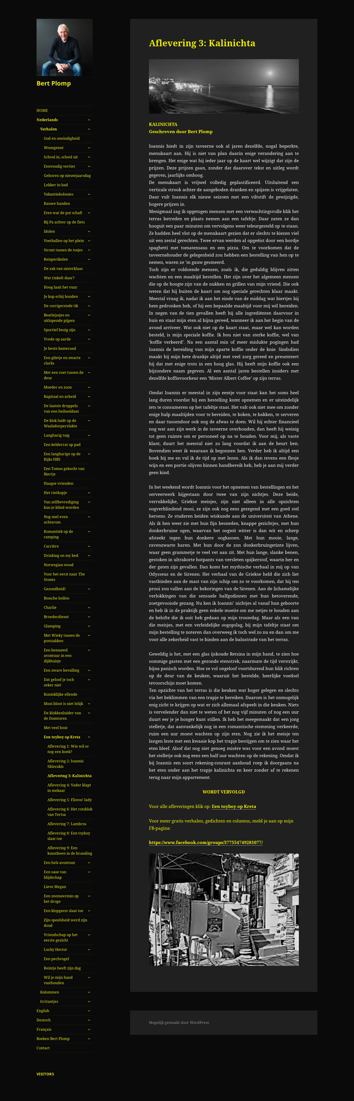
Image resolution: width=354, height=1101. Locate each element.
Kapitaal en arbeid (60, 396)
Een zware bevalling (61, 670)
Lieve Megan (55, 886)
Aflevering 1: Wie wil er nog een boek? (68, 749)
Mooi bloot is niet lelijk (63, 703)
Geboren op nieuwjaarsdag (67, 175)
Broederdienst (56, 616)
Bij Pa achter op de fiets (64, 222)
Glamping (52, 626)
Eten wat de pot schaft (63, 212)
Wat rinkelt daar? (59, 277)
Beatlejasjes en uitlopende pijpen (59, 318)
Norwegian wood (59, 564)
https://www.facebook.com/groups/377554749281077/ (206, 842)
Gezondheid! (55, 588)
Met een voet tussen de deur (64, 375)
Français (44, 1029)
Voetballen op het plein (64, 240)
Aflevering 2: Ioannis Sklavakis (65, 763)
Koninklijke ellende (60, 694)
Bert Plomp (54, 83)
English (43, 1010)
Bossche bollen (56, 598)
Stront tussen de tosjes (63, 249)
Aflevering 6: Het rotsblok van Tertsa (69, 812)
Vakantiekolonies (58, 194)
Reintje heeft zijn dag (62, 968)
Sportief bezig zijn (59, 329)
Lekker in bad (56, 184)
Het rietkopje (55, 492)
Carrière (51, 546)
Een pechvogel (56, 958)
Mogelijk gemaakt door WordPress (179, 1022)
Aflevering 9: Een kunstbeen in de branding (69, 850)
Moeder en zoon (58, 387)
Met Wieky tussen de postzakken (62, 638)
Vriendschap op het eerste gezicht (61, 937)
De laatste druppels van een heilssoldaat (61, 408)
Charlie (50, 607)
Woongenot (54, 147)
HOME (42, 110)
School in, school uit (61, 156)
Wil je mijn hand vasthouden (58, 980)
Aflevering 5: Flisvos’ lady (69, 799)
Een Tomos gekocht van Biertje (64, 471)
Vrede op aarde (57, 339)
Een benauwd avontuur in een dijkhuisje (58, 655)
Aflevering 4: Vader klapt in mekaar (69, 788)
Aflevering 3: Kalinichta (69, 775)
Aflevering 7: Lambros (66, 823)
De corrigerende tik (61, 305)
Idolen (49, 231)
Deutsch (44, 1020)
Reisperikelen (56, 259)
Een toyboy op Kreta (62, 736)
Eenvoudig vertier (59, 166)
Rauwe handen (57, 203)
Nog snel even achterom (56, 519)
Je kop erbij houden (61, 296)
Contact (43, 1047)
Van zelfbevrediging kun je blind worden (61, 504)
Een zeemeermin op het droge (61, 898)
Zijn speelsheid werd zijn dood (65, 923)
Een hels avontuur (59, 862)
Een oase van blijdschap (55, 874)
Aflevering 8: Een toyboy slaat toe (68, 836)
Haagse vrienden (58, 483)
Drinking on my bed (61, 555)
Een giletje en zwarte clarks (62, 360)
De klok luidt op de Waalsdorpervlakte (60, 423)
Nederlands (47, 119)
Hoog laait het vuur (60, 287)
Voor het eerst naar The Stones (64, 577)
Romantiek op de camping (58, 534)
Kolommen (49, 992)
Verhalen (48, 129)
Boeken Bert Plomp (53, 1038)
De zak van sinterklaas (63, 268)
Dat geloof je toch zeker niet (59, 682)
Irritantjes (49, 1001)
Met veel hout (56, 727)
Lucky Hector (55, 949)
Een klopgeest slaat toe (63, 910)
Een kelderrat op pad (62, 444)
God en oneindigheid (62, 138)
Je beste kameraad (60, 348)
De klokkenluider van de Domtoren (62, 715)
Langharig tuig (56, 435)
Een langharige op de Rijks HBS (62, 456)
